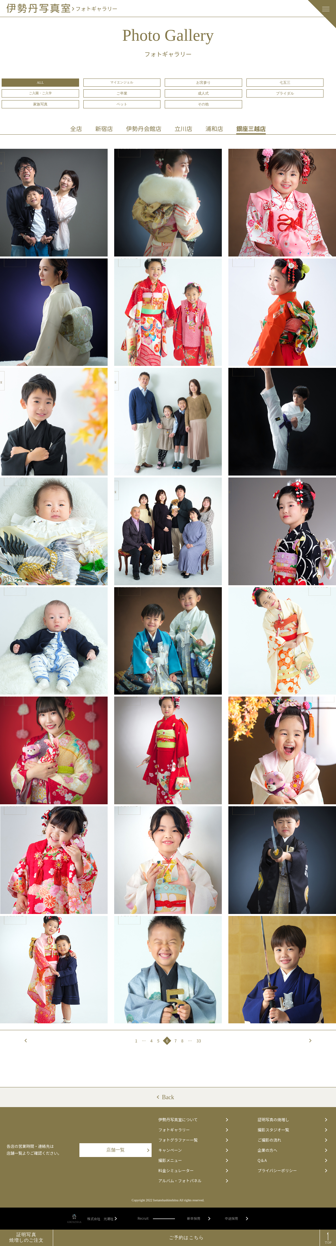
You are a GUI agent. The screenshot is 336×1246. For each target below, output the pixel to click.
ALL (40, 82)
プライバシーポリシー (292, 1170)
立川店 (183, 128)
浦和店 (214, 128)
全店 (76, 128)
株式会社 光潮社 (102, 1218)
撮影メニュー (193, 1160)
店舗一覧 (127, 1149)
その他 (203, 104)
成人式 (203, 93)
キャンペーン (193, 1150)
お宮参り (203, 82)
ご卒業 (121, 93)
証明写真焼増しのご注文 (26, 1237)
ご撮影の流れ (292, 1140)
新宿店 (104, 128)
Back (168, 1097)
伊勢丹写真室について (193, 1120)
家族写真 (40, 104)
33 (199, 1040)
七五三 (285, 82)
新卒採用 (198, 1219)
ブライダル (285, 93)
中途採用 (236, 1219)
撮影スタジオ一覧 (292, 1130)
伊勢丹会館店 (143, 128)
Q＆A (292, 1160)
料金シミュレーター (193, 1170)
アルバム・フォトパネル (193, 1181)
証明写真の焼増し (292, 1120)
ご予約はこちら (186, 1237)
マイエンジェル (121, 82)
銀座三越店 (251, 128)
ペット (121, 104)
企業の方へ (292, 1150)
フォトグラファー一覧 (193, 1140)
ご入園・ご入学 (40, 93)
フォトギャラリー (193, 1130)
